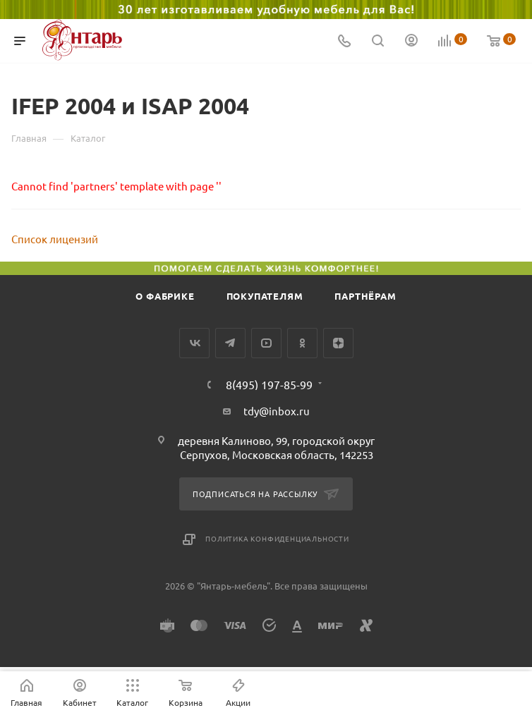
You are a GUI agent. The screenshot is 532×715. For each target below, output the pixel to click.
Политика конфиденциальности (277, 538)
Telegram (230, 343)
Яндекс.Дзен (338, 343)
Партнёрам (365, 296)
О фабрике (164, 296)
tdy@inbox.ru (276, 410)
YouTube (266, 343)
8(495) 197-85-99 (269, 384)
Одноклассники (302, 343)
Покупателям (264, 296)
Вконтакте (194, 343)
